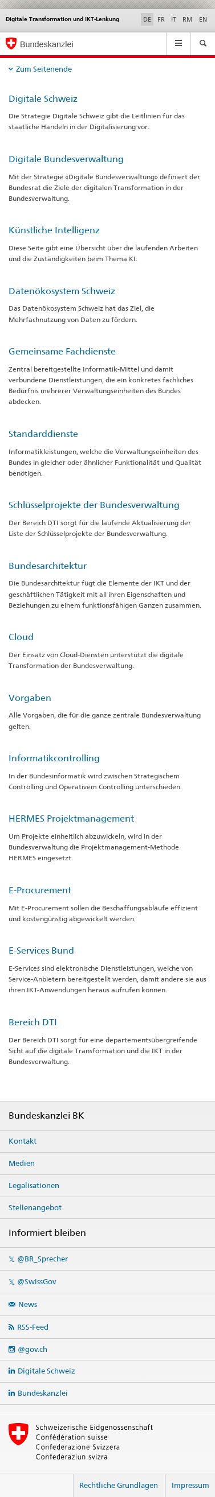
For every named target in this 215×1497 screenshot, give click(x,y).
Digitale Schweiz (43, 98)
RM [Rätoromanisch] (187, 19)
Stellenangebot (35, 1207)
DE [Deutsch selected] (147, 19)
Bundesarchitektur (48, 565)
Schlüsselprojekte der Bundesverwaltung (94, 505)
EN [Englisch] (203, 19)
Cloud (21, 637)
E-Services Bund (41, 950)
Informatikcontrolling (54, 758)
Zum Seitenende (44, 68)
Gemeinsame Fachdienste (62, 351)
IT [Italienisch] (173, 19)
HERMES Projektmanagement (71, 818)
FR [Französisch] (161, 19)
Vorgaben (30, 697)
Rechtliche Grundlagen (118, 1485)
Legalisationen (34, 1185)
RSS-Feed (32, 1326)
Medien (22, 1163)
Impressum (190, 1485)
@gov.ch (32, 1349)
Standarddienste (43, 433)
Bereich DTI (33, 1022)
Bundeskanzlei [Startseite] (47, 44)
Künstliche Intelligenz (54, 230)
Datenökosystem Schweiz (62, 291)
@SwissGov (36, 1281)
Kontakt (22, 1140)
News (27, 1304)
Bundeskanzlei (43, 1392)
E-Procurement (40, 890)
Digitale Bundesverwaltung (66, 159)
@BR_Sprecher (42, 1258)
